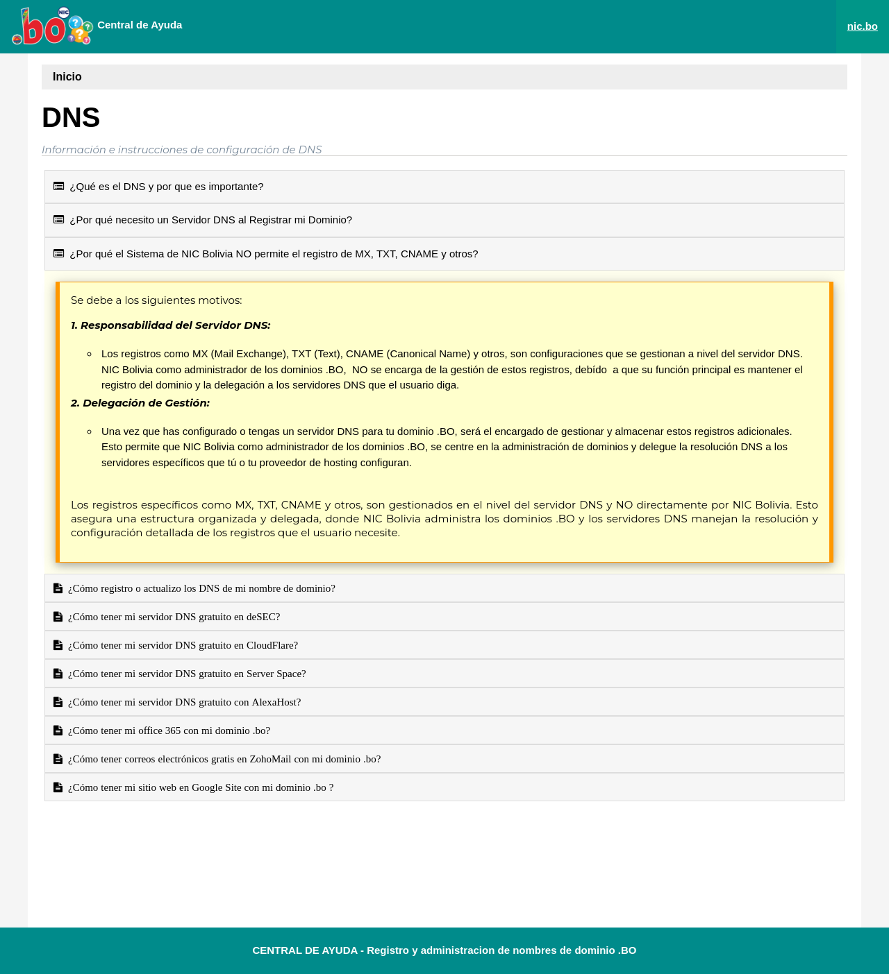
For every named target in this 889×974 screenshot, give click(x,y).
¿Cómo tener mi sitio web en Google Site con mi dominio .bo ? (198, 787)
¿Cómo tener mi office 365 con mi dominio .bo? (166, 730)
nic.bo (862, 26)
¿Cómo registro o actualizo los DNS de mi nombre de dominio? (199, 588)
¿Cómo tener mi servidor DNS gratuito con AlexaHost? (182, 702)
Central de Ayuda (96, 26)
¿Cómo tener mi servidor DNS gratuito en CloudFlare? (180, 645)
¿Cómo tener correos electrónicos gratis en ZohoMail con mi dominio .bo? (222, 758)
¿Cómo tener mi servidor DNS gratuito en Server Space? (184, 673)
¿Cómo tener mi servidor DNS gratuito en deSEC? (171, 616)
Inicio (67, 77)
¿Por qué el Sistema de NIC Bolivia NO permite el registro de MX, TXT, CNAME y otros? (266, 253)
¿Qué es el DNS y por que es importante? (158, 186)
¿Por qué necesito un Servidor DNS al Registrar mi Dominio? (202, 219)
